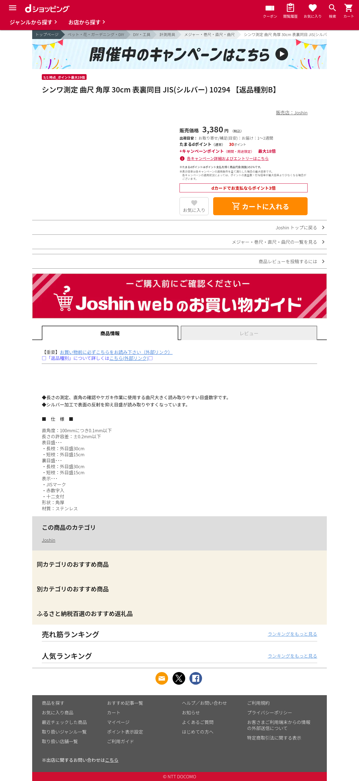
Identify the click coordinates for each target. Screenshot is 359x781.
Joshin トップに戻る (296, 227)
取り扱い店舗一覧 (60, 741)
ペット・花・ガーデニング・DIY (96, 34)
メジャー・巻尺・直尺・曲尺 (209, 34)
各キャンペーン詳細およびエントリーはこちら (228, 158)
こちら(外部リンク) (128, 358)
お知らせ (191, 712)
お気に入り (194, 210)
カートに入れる (260, 206)
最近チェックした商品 (64, 722)
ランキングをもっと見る (292, 634)
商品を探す (53, 703)
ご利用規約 (258, 703)
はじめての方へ (197, 731)
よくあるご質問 (197, 722)
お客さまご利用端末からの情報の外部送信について (278, 725)
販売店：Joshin (292, 112)
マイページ (118, 722)
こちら (111, 760)
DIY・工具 (142, 34)
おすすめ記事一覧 (125, 703)
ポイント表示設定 (125, 731)
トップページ (47, 34)
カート (114, 712)
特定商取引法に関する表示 (274, 737)
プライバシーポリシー (269, 712)
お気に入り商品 (57, 712)
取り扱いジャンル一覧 (64, 731)
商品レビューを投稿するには (288, 261)
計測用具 (167, 34)
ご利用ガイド (120, 741)
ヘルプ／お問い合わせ (204, 703)
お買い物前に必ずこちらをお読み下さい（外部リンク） (116, 352)
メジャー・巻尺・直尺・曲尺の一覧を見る (274, 242)
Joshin (48, 540)
